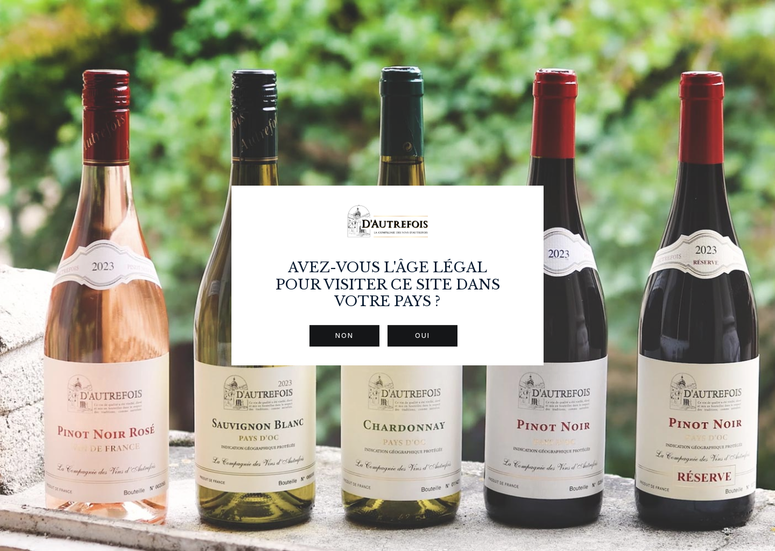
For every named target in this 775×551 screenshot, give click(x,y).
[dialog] (387, 275)
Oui (422, 335)
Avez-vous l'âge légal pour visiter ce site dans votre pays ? (388, 284)
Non (344, 335)
